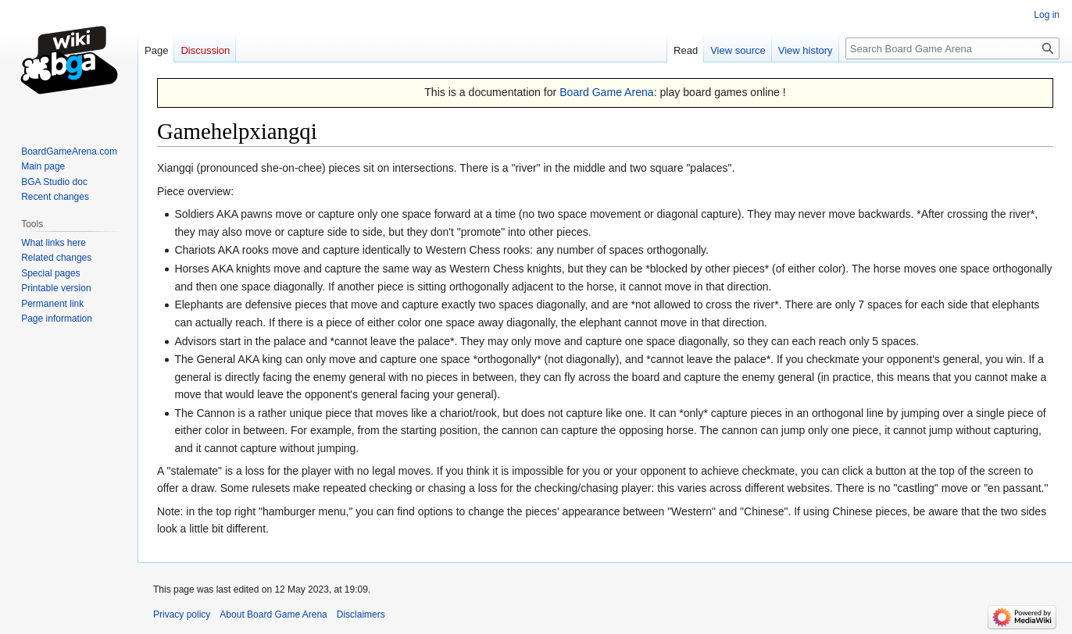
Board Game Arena (606, 92)
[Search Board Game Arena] (952, 48)
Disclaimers (361, 614)
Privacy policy (181, 614)
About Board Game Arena (273, 614)
